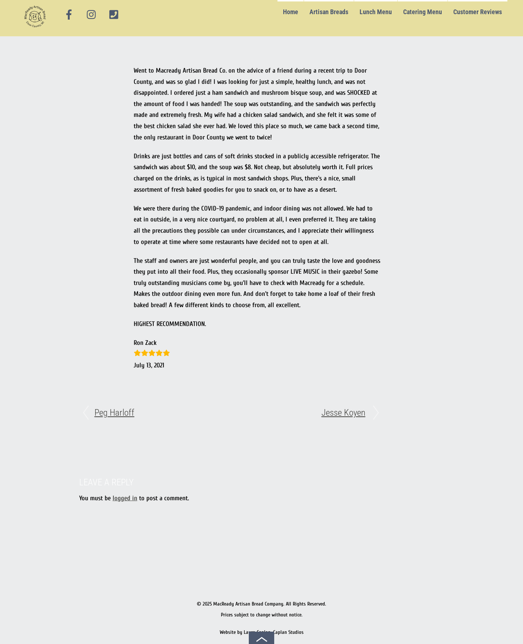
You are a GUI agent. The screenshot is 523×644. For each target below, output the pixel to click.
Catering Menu (422, 12)
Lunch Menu (376, 12)
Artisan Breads (328, 12)
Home (290, 12)
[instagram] (92, 15)
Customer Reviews (477, 12)
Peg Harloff (114, 412)
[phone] (114, 15)
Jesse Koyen (343, 412)
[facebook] (69, 15)
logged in (125, 498)
